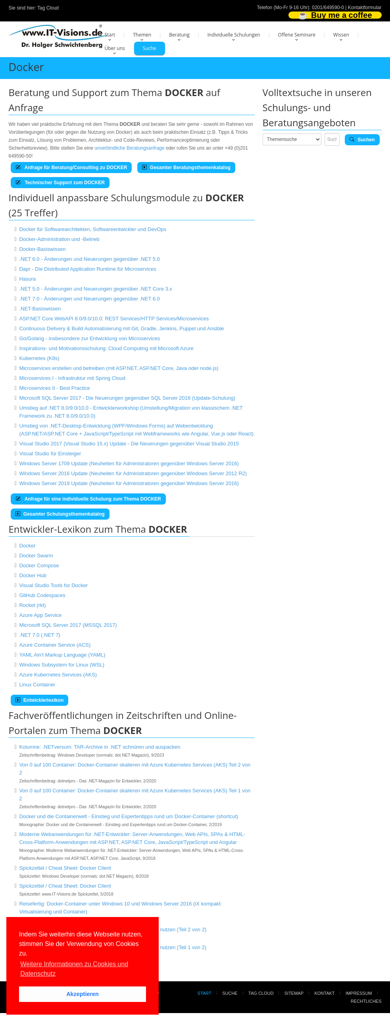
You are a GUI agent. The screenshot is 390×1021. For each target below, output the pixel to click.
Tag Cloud (48, 8)
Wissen (341, 34)
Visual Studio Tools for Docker (53, 585)
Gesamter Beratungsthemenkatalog (186, 167)
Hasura (27, 279)
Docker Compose (39, 565)
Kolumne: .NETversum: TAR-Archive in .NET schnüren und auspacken (99, 747)
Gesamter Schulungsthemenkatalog (60, 514)
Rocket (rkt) (32, 605)
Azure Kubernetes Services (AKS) (58, 675)
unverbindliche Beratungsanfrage (129, 148)
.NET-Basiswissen (40, 309)
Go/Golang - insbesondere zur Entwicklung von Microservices (89, 338)
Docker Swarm (36, 556)
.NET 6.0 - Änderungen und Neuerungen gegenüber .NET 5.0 (89, 259)
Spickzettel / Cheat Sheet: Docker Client (65, 868)
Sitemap (294, 993)
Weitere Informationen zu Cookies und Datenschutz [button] (74, 969)
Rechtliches (366, 1001)
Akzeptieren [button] (82, 994)
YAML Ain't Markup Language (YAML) (62, 655)
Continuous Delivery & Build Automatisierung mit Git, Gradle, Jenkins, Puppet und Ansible (121, 328)
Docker (27, 546)
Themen (142, 34)
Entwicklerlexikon (39, 700)
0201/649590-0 (328, 7)
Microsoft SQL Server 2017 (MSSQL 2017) (68, 625)
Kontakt (324, 993)
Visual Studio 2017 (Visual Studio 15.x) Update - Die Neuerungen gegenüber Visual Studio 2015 (129, 444)
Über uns (115, 48)
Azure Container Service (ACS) (54, 645)
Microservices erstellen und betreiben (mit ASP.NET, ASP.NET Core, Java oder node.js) (118, 368)
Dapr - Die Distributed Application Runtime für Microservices (87, 269)
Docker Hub (32, 575)
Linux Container (37, 685)
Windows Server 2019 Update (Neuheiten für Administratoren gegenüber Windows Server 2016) (129, 483)
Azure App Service (40, 615)
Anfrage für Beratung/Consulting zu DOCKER (71, 167)
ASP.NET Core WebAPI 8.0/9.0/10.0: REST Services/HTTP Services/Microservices (114, 319)
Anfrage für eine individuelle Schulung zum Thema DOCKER (88, 499)
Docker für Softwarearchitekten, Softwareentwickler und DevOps (92, 229)
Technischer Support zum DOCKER (60, 182)
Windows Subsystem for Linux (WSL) (61, 665)
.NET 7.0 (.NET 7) (39, 635)
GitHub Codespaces (42, 595)
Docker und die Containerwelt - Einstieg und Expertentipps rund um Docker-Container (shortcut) (128, 816)
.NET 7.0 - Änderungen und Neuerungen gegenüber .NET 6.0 (89, 299)
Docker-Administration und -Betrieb (59, 239)
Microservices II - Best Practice (54, 388)
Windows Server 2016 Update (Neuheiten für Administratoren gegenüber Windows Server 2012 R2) (133, 473)
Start (110, 34)
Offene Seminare (297, 34)
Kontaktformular (365, 7)
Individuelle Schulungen (233, 34)
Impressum (359, 993)
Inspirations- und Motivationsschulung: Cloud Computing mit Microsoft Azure (106, 348)
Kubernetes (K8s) (39, 358)
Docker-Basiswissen (42, 249)
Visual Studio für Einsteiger (50, 454)
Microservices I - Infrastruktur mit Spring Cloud (72, 378)
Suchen (362, 140)
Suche (149, 48)
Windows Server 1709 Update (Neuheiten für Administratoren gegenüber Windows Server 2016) (129, 463)
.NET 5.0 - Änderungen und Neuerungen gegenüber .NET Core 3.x (95, 289)
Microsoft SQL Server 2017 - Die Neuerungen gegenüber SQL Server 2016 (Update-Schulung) (127, 398)
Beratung (179, 34)
